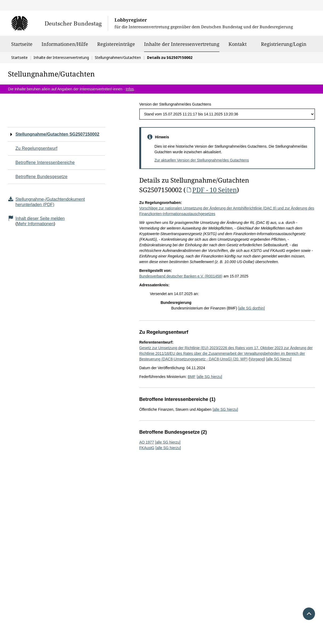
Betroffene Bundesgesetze (41, 176)
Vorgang (257, 359)
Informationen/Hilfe (65, 46)
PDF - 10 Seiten (211, 189)
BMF (192, 377)
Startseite (21, 46)
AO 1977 (146, 442)
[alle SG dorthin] (251, 308)
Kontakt (237, 46)
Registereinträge (116, 46)
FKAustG (146, 448)
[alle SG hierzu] (279, 359)
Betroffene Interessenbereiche (45, 162)
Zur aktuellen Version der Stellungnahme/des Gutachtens (201, 160)
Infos (130, 89)
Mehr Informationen (35, 224)
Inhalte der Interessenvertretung (181, 44)
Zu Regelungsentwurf (36, 148)
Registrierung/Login (284, 46)
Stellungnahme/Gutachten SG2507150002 (57, 134)
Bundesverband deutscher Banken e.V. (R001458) (180, 276)
